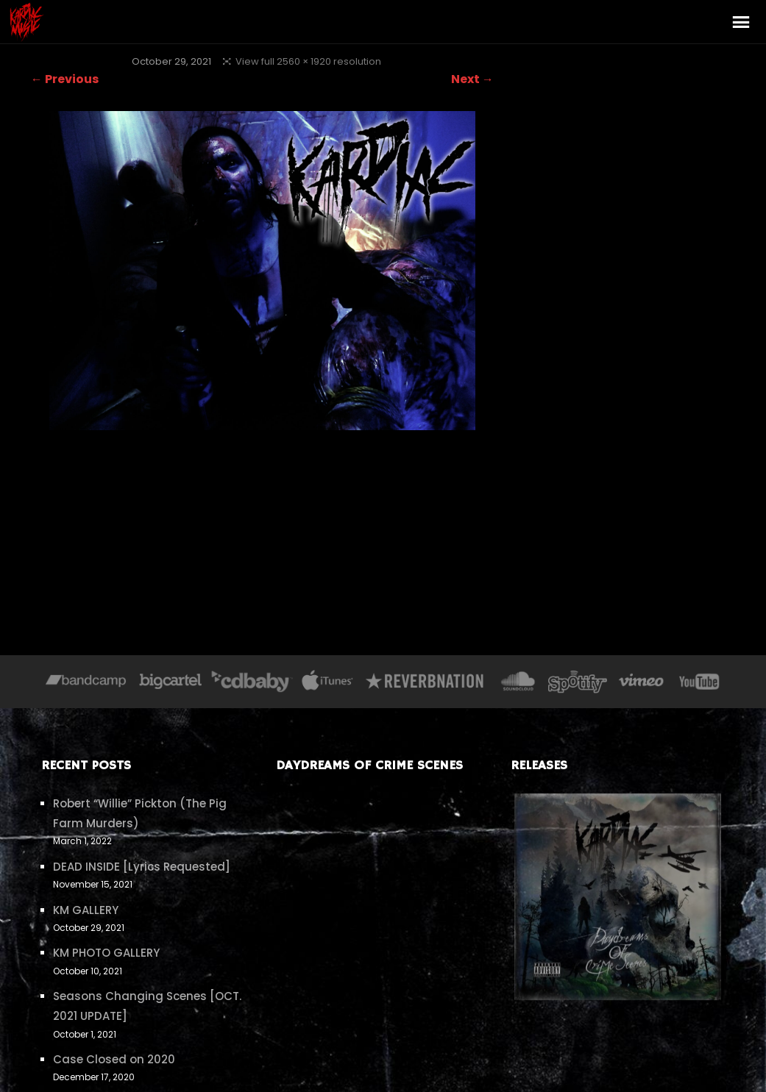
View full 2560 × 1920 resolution (308, 61)
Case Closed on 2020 (114, 1059)
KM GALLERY (85, 910)
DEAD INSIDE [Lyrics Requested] (141, 866)
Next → (472, 79)
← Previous (65, 79)
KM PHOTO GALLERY (106, 952)
